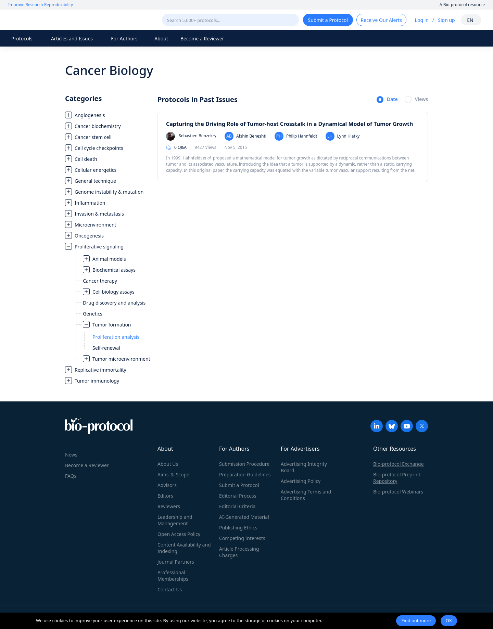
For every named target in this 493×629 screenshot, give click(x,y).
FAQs (70, 476)
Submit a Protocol (239, 485)
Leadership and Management (174, 520)
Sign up (446, 20)
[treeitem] (108, 115)
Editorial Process (237, 495)
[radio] (387, 100)
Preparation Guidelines (245, 474)
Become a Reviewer (202, 38)
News (71, 454)
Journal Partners (175, 562)
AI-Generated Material (244, 517)
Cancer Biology (109, 70)
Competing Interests (242, 538)
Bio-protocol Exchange (398, 464)
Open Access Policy (178, 534)
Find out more (416, 620)
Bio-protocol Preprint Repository (396, 477)
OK (449, 620)
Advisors (167, 485)
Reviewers (168, 506)
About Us (167, 464)
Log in (422, 20)
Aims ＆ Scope (173, 474)
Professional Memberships (172, 575)
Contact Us (169, 589)
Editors (165, 495)
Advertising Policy (300, 481)
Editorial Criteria (237, 506)
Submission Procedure (244, 464)
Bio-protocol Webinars (398, 491)
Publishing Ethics (238, 527)
